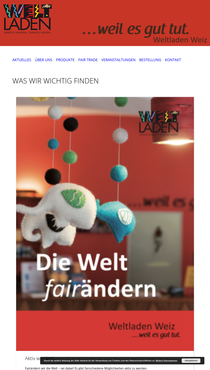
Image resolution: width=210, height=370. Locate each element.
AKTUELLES (21, 60)
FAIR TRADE (88, 60)
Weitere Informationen (166, 361)
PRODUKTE (65, 60)
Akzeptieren (191, 360)
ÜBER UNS (43, 60)
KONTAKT (173, 60)
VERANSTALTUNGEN (118, 60)
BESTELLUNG (150, 60)
